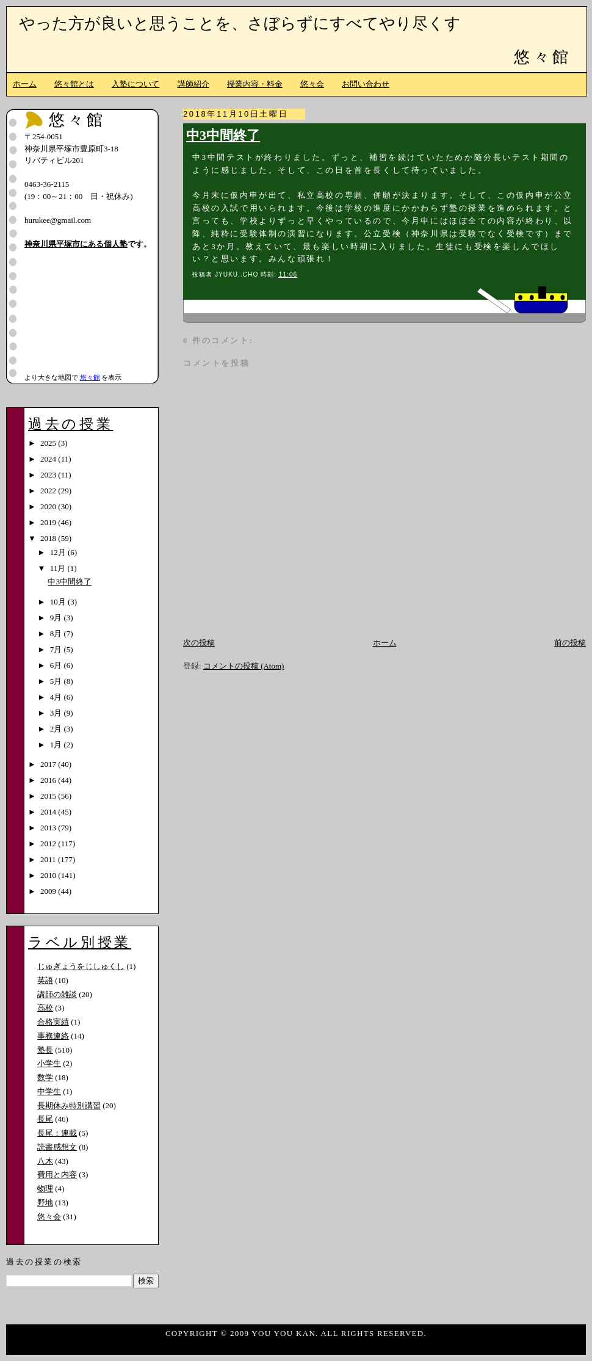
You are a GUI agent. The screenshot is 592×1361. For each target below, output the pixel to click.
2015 (49, 795)
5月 (57, 681)
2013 (49, 827)
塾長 (45, 1049)
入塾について (135, 84)
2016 (49, 780)
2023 (49, 474)
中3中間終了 (223, 135)
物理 (45, 1188)
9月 (57, 617)
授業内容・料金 (255, 84)
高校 (45, 1007)
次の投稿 (199, 642)
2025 (49, 443)
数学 (45, 1077)
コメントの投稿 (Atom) (243, 665)
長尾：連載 (57, 1133)
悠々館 (542, 57)
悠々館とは (74, 84)
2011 (49, 859)
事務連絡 (53, 1035)
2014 (49, 811)
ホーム (25, 84)
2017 (49, 764)
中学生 (49, 1091)
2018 (49, 538)
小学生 (49, 1063)
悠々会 (312, 84)
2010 (49, 875)
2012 (49, 843)
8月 (57, 633)
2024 (49, 458)
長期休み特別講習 (69, 1105)
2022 (49, 490)
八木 (45, 1161)
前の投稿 (570, 642)
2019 (49, 522)
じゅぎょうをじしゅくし (81, 966)
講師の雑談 (57, 994)
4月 (57, 697)
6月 (57, 665)
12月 (59, 552)
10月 (59, 601)
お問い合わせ (365, 84)
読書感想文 (57, 1147)
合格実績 (53, 1021)
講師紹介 (193, 84)
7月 (57, 649)
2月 (57, 728)
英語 (45, 980)
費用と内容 (57, 1174)
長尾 (45, 1118)
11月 (59, 568)
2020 (49, 506)
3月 (57, 712)
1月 (57, 744)
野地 (45, 1202)
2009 (49, 891)
